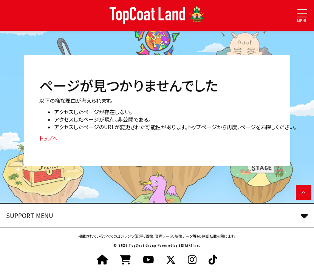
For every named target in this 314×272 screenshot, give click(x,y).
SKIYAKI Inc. (190, 245)
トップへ (48, 138)
